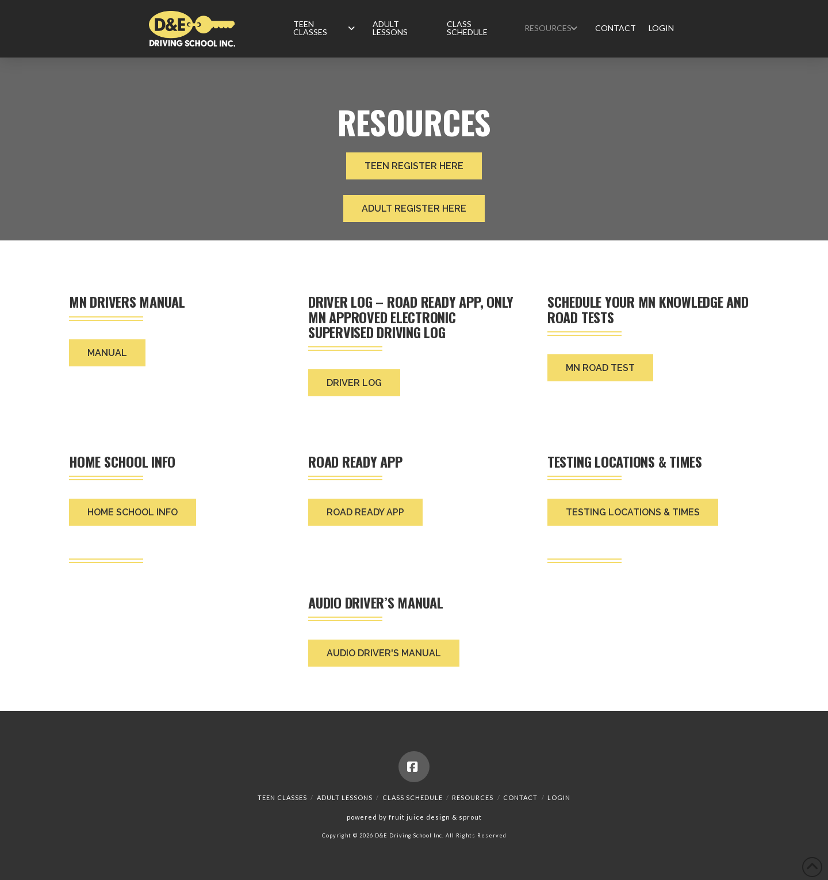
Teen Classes (282, 797)
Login (558, 797)
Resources (472, 797)
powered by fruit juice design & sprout (414, 817)
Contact (520, 797)
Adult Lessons (345, 797)
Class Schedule (412, 797)
